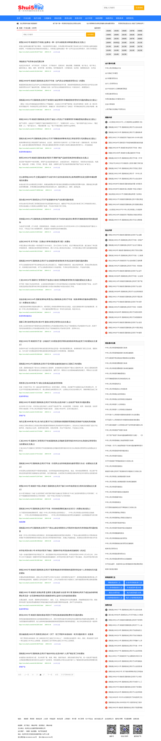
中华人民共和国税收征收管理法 (116, 538)
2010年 (124, 42)
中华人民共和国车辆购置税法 (115, 373)
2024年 (116, 54)
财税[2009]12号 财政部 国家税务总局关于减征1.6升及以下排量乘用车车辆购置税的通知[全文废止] (57, 119)
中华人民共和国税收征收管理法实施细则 (119, 543)
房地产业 (22, 415)
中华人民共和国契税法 (113, 502)
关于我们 (27, 725)
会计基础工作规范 (111, 73)
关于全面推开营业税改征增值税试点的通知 (120, 358)
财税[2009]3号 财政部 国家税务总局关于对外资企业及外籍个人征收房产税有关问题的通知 (54, 402)
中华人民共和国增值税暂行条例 (116, 348)
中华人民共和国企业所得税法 (115, 394)
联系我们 (42, 725)
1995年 (116, 31)
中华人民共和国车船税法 (113, 487)
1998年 (140, 31)
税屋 (20, 28)
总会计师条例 (110, 104)
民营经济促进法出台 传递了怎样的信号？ (131, 23)
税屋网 (20, 725)
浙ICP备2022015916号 (46, 737)
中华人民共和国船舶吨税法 (114, 533)
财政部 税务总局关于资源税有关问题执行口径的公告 (123, 471)
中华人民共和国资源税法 (113, 466)
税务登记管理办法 (111, 548)
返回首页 (97, 28)
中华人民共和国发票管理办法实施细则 (118, 559)
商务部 (32, 719)
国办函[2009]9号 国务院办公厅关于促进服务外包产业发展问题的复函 (46, 200)
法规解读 (47, 18)
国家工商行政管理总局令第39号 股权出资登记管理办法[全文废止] (45, 322)
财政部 (26, 719)
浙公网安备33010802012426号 (27, 737)
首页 (18, 18)
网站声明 (34, 725)
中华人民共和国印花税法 (113, 456)
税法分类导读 (114, 593)
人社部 (45, 719)
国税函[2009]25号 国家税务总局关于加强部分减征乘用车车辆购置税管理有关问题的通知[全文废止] (58, 100)
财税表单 (119, 18)
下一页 (50, 675)
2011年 (132, 42)
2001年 (124, 35)
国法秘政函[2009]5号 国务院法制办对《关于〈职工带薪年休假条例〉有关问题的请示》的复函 (56, 634)
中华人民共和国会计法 (113, 68)
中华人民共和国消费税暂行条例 (116, 363)
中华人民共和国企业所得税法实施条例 (118, 399)
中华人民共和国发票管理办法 (115, 554)
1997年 (132, 31)
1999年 (108, 35)
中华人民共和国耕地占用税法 (115, 512)
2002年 (132, 35)
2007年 (132, 39)
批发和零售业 (24, 396)
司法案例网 (127, 719)
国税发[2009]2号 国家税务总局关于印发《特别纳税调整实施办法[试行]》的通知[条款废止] (54, 509)
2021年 (132, 50)
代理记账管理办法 (111, 94)
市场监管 (52, 719)
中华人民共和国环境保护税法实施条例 (118, 528)
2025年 (124, 54)
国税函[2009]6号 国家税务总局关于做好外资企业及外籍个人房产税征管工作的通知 (51, 653)
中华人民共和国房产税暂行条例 (116, 430)
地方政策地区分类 (134, 593)
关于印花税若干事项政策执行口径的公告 (119, 461)
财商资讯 (129, 18)
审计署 (74, 719)
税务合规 (68, 18)
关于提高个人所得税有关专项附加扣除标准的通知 (122, 420)
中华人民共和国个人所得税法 (115, 404)
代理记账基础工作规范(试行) (115, 99)
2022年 (140, 50)
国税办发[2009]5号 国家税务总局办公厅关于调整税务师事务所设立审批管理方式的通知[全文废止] (57, 138)
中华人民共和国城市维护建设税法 (117, 451)
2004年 (108, 39)
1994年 (108, 31)
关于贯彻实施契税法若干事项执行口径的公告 (121, 507)
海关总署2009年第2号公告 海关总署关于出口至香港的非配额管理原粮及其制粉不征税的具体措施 (57, 422)
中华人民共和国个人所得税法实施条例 (118, 409)
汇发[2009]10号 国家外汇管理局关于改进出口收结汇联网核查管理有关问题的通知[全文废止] (55, 280)
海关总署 (60, 719)
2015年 (124, 46)
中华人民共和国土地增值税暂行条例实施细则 (121, 482)
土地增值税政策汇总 (114, 598)
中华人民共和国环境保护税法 (115, 523)
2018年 (108, 50)
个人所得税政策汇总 (114, 588)
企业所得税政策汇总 (134, 582)
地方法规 (37, 18)
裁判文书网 (119, 719)
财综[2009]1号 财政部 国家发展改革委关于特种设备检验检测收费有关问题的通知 (51, 615)
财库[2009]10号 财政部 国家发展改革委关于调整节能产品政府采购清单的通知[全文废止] (54, 158)
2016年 (132, 46)
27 (44, 675)
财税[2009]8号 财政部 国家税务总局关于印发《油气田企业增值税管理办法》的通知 (52, 81)
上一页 (26, 675)
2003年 (140, 35)
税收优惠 (57, 18)
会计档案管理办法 (111, 78)
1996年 (124, 31)
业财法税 (136, 719)
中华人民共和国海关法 (113, 384)
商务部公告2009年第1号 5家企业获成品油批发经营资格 (40, 383)
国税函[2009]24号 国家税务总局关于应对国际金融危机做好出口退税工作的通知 (50, 364)
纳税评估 (109, 18)
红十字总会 (89, 719)
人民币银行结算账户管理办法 (115, 109)
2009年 (34, 28)
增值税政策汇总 (114, 582)
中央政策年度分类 (134, 588)
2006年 (124, 39)
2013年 (108, 46)
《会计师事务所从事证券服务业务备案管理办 (100, 23)
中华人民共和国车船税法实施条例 (117, 492)
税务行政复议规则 (111, 569)
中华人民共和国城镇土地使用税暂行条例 (119, 440)
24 (32, 675)
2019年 (116, 50)
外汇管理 (81, 719)
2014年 (116, 46)
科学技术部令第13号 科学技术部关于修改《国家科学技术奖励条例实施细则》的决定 (52, 550)
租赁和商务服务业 (25, 152)
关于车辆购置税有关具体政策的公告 (117, 379)
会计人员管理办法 (111, 83)
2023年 (108, 54)
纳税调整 (99, 18)
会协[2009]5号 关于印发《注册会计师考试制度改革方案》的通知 (44, 241)
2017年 (140, 46)
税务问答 (78, 18)
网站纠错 (49, 725)
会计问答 (88, 18)
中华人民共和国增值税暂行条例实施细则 (119, 353)
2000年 (116, 35)
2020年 (124, 50)
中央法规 (27, 18)
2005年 (116, 39)
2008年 (140, 39)
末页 (56, 675)
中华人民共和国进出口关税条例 (116, 389)
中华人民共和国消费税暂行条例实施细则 (119, 368)
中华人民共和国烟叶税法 (113, 497)
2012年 (140, 42)
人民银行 (67, 719)
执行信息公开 (98, 719)
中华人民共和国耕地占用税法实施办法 (118, 518)
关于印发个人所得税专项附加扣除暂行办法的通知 (122, 415)
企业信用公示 (109, 719)
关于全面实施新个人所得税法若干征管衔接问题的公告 (124, 425)
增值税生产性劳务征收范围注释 (31, 61)
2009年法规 (56, 52)
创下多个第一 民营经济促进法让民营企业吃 (67, 23)
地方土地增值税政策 (134, 598)
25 (37, 675)
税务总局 (39, 719)
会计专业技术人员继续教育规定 (116, 89)
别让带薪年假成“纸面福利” (28, 23)
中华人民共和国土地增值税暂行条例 (117, 476)
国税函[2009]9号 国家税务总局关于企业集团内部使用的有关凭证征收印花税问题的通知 (53, 261)
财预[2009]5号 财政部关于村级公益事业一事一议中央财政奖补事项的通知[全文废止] (52, 42)
